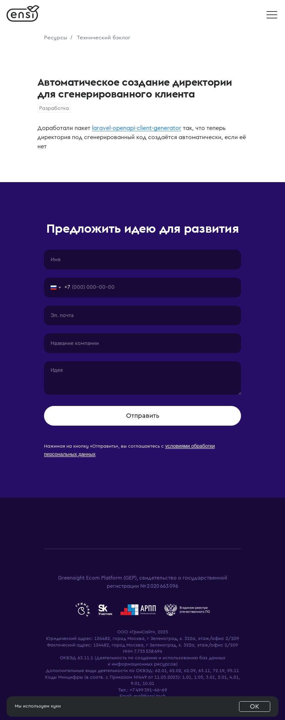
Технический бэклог (103, 37)
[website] (82, 610)
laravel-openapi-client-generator (136, 128)
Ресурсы (55, 37)
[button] (272, 15)
